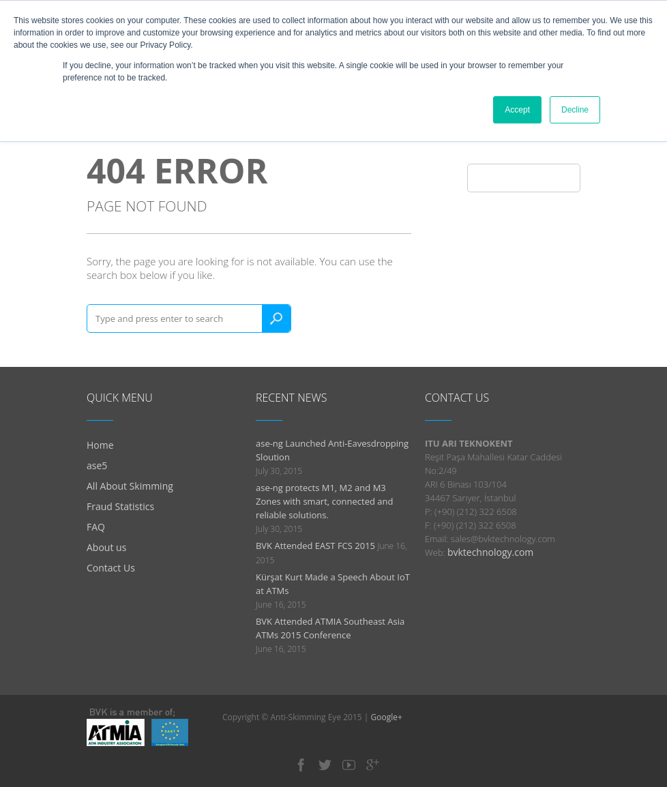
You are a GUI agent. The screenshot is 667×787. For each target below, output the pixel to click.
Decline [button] (575, 110)
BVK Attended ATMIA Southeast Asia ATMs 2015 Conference (330, 628)
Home (100, 445)
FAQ (96, 526)
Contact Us (111, 567)
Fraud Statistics (120, 506)
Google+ (386, 717)
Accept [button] (517, 110)
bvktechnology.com (490, 552)
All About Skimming (130, 485)
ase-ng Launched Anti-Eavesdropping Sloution (332, 450)
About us (106, 547)
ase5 (97, 465)
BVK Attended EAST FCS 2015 (315, 545)
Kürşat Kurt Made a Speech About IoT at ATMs (333, 584)
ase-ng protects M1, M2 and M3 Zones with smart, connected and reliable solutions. (325, 501)
